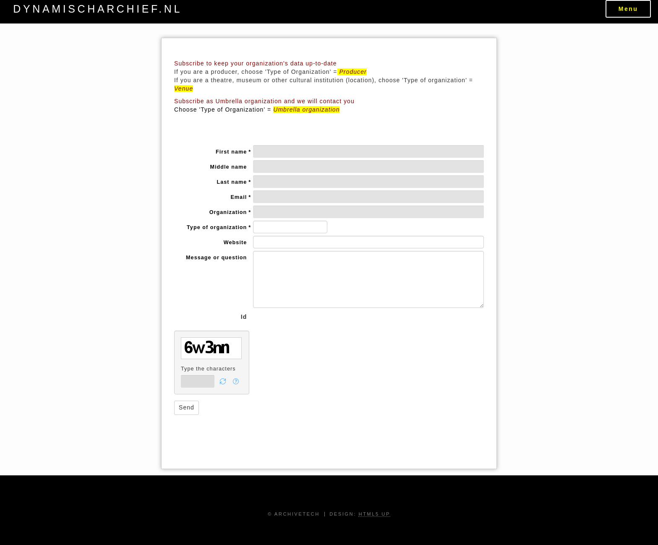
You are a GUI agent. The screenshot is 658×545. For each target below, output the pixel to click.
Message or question (216, 258)
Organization (228, 212)
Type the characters (208, 369)
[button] (223, 381)
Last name (232, 182)
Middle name (228, 167)
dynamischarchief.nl (97, 9)
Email (238, 197)
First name (231, 152)
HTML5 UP (374, 513)
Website (235, 242)
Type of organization (217, 228)
